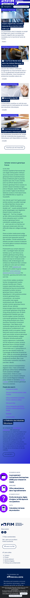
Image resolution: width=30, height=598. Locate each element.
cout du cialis (10, 417)
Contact (6, 555)
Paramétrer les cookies (15, 595)
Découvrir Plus (10, 403)
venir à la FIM (9, 546)
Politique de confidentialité (12, 563)
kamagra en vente (12, 389)
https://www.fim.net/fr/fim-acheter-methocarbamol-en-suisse (15, 408)
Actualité (4, 79)
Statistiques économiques (10, 47)
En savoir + (9, 454)
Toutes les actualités (14, 147)
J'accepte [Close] (24, 593)
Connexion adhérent (21, 6)
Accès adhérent (9, 559)
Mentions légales (9, 561)
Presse (6, 557)
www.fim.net (17, 267)
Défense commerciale (8, 9)
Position (4, 41)
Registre (8, 413)
